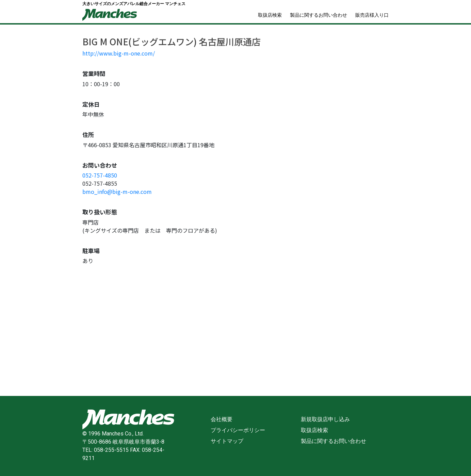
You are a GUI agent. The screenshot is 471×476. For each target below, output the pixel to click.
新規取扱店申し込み (325, 419)
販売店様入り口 (372, 15)
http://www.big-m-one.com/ (118, 53)
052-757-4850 (99, 175)
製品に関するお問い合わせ (318, 15)
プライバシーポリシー (238, 430)
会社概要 (221, 419)
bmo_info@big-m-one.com (117, 191)
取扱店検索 (270, 15)
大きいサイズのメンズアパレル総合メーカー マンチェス (133, 3)
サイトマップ (227, 441)
